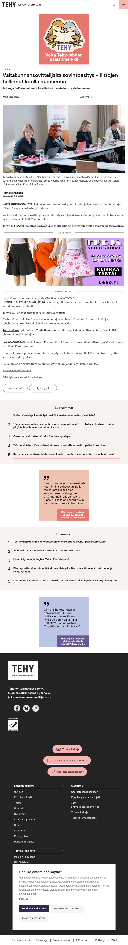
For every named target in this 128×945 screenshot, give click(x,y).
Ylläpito (115, 940)
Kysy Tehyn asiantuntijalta (86, 797)
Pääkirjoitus (21, 836)
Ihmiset (18, 808)
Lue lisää (23, 899)
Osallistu (77, 786)
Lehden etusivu (24, 786)
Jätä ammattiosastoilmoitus (85, 805)
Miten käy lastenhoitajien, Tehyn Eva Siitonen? (41, 559)
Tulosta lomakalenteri (84, 818)
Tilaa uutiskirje (70, 749)
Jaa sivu (84, 97)
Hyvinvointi (20, 814)
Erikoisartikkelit (23, 797)
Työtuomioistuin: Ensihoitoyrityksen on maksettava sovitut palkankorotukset (59, 445)
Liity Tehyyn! (41, 388)
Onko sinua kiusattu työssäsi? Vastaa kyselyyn (41, 436)
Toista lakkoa (11, 330)
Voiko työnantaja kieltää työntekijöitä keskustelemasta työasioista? (54, 415)
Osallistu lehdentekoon (70, 772)
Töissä (18, 803)
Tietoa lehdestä (24, 851)
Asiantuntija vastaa (25, 819)
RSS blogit (100, 940)
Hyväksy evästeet (34, 908)
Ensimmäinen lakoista (17, 319)
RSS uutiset (82, 940)
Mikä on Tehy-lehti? (25, 857)
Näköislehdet (22, 862)
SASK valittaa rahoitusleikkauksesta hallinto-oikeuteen (46, 550)
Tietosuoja (42, 940)
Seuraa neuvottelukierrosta (17, 370)
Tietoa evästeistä (21, 940)
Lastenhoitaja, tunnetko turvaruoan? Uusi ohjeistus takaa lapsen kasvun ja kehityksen (65, 580)
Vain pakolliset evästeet (67, 909)
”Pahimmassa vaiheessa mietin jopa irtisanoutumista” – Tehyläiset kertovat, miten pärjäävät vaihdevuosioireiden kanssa (63, 425)
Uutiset (18, 792)
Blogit (18, 825)
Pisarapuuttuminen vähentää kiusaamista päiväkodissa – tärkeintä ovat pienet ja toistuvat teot (62, 570)
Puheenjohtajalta (24, 841)
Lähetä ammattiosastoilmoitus (70, 760)
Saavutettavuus (61, 940)
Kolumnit (19, 830)
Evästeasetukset (33, 918)
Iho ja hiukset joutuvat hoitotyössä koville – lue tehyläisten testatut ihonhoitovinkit (63, 454)
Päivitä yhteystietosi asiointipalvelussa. (23, 377)
